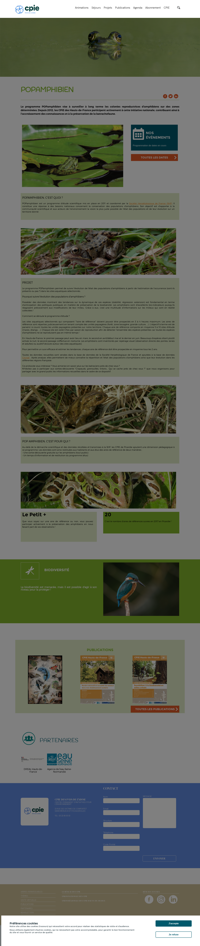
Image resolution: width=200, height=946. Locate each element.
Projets (108, 7)
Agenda (137, 7)
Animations (81, 7)
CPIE (167, 7)
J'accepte (174, 923)
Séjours (96, 7)
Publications (122, 7)
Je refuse (173, 934)
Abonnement (153, 7)
